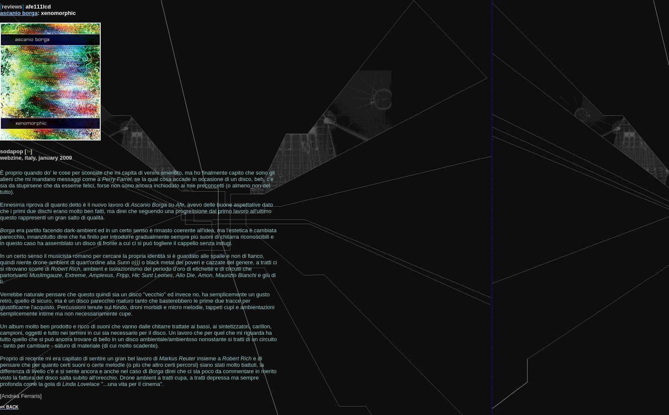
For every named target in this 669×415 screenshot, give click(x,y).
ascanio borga (19, 13)
